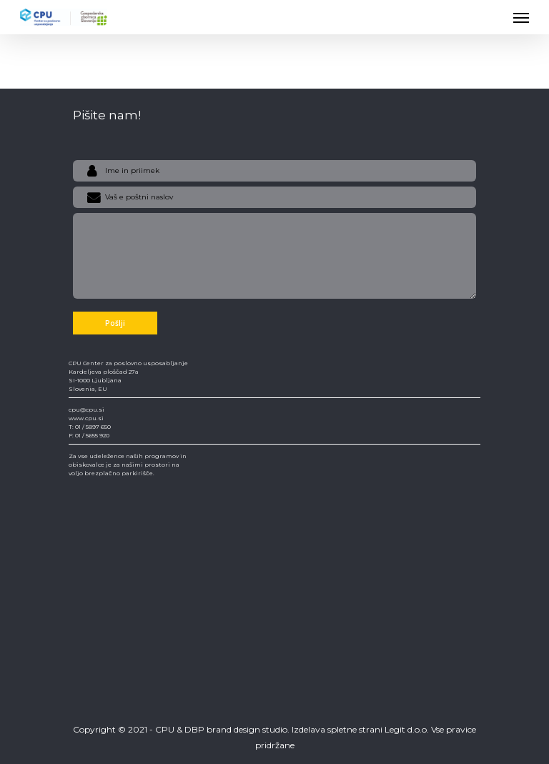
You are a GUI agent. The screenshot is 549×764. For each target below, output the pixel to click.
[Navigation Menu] (521, 17)
